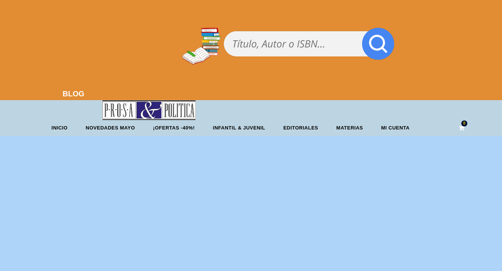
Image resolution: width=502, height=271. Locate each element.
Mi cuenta (395, 128)
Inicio (60, 128)
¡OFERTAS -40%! (174, 128)
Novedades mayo (110, 128)
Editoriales (300, 128)
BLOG (73, 94)
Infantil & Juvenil (239, 128)
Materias (349, 128)
